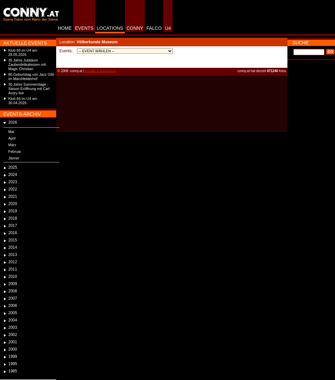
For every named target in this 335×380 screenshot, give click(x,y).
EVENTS (84, 28)
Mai (11, 132)
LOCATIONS (110, 28)
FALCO (154, 28)
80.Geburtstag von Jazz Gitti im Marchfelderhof (31, 76)
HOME (65, 28)
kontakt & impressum (100, 71)
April (12, 138)
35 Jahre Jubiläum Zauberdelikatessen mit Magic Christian (27, 64)
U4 (168, 28)
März (12, 145)
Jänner (13, 158)
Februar (14, 151)
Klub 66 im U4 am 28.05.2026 (22, 52)
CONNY (135, 28)
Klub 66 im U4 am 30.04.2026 (22, 101)
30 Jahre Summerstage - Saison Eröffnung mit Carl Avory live (29, 88)
